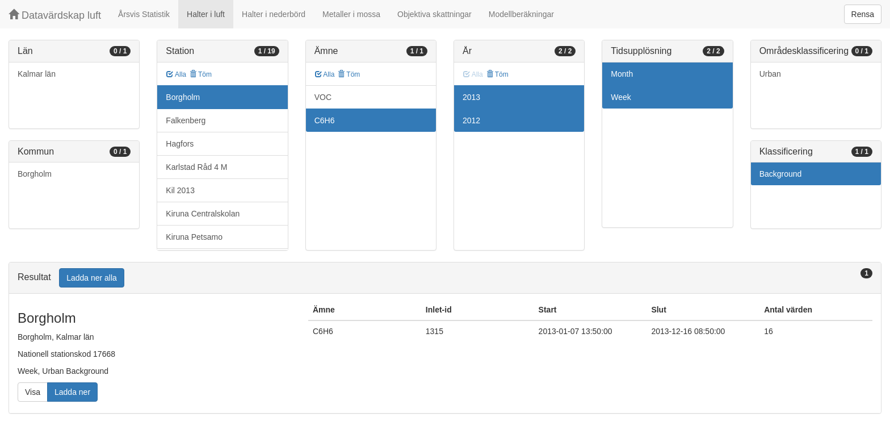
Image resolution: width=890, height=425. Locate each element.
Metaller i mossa (351, 14)
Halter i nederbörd (273, 14)
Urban (770, 73)
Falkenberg (185, 120)
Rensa (862, 14)
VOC (322, 97)
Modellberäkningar (521, 14)
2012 (471, 120)
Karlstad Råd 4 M (196, 167)
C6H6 (324, 120)
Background (780, 173)
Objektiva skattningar (434, 14)
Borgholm (35, 173)
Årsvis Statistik (144, 14)
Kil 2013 (180, 190)
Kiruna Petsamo (194, 236)
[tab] (445, 278)
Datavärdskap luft (55, 15)
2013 (471, 97)
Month (622, 73)
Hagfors (180, 143)
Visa (32, 392)
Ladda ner (72, 392)
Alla (176, 74)
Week (621, 97)
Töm (201, 74)
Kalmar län (37, 73)
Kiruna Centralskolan (203, 213)
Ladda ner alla (91, 277)
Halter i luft (206, 14)
